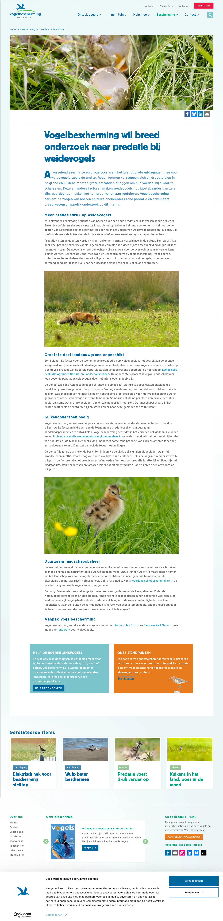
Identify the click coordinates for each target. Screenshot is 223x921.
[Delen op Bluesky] (194, 114)
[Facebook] (168, 853)
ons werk (64, 629)
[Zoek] (210, 15)
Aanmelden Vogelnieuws (184, 836)
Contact (190, 14)
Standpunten (125, 678)
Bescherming (165, 14)
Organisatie (16, 831)
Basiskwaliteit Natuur (157, 625)
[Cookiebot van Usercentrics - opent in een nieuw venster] (22, 914)
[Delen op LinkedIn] (200, 114)
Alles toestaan (194, 880)
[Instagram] (182, 853)
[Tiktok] (203, 853)
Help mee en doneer (48, 688)
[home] (25, 10)
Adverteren (16, 850)
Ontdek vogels (88, 14)
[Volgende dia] (145, 852)
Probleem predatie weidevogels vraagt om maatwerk (86, 436)
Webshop (184, 6)
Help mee (140, 14)
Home (13, 29)
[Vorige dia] (46, 852)
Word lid (90, 848)
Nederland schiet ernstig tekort (150, 580)
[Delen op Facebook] (187, 114)
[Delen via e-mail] (207, 114)
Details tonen (54, 914)
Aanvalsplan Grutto (126, 625)
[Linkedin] (189, 853)
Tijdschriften (17, 845)
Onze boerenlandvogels (52, 29)
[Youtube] (175, 853)
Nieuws (14, 822)
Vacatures (15, 836)
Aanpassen (194, 891)
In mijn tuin (116, 14)
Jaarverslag (16, 841)
